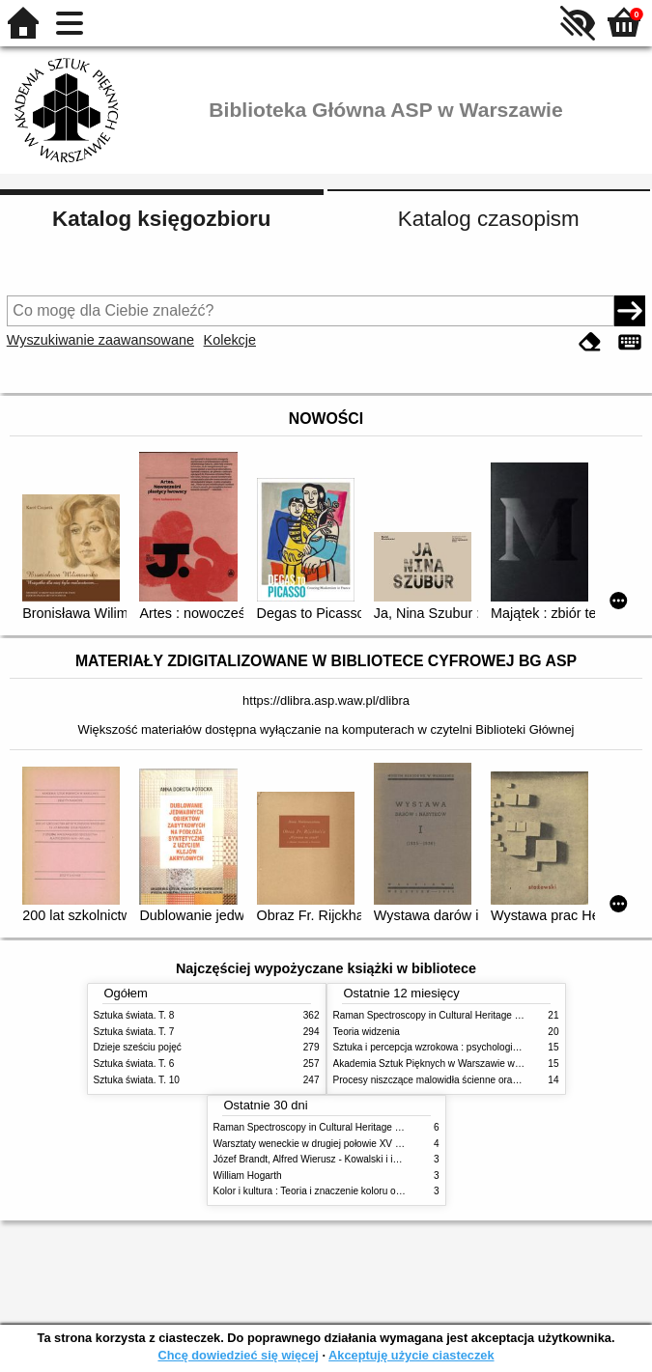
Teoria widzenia (366, 1031)
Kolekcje (230, 340)
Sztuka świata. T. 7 (134, 1031)
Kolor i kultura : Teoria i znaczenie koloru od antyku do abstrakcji (352, 1191)
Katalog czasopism (489, 219)
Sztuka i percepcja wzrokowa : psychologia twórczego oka (458, 1047)
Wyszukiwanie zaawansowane (100, 340)
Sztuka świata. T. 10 (137, 1080)
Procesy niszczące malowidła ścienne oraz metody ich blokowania (476, 1080)
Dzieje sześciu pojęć (138, 1047)
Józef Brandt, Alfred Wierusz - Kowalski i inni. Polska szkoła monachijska (370, 1159)
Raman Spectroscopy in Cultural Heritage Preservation (451, 1015)
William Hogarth (247, 1175)
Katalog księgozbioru (161, 219)
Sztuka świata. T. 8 (134, 1015)
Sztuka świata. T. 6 (134, 1063)
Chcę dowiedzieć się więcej (237, 1355)
